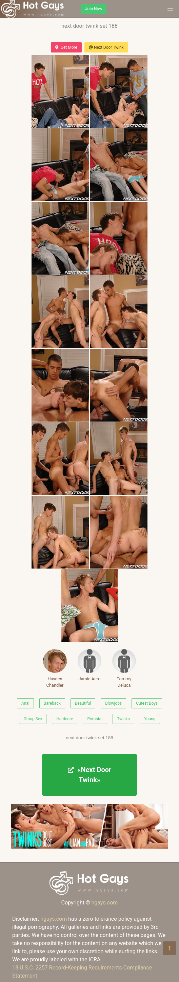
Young (150, 719)
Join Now (93, 8)
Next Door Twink (106, 47)
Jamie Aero (89, 665)
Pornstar (95, 719)
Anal (25, 703)
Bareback (52, 703)
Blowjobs (113, 703)
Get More (66, 47)
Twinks (123, 719)
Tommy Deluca (124, 668)
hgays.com (104, 902)
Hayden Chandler (55, 668)
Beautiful (83, 703)
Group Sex (32, 719)
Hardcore (64, 719)
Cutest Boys (147, 703)
